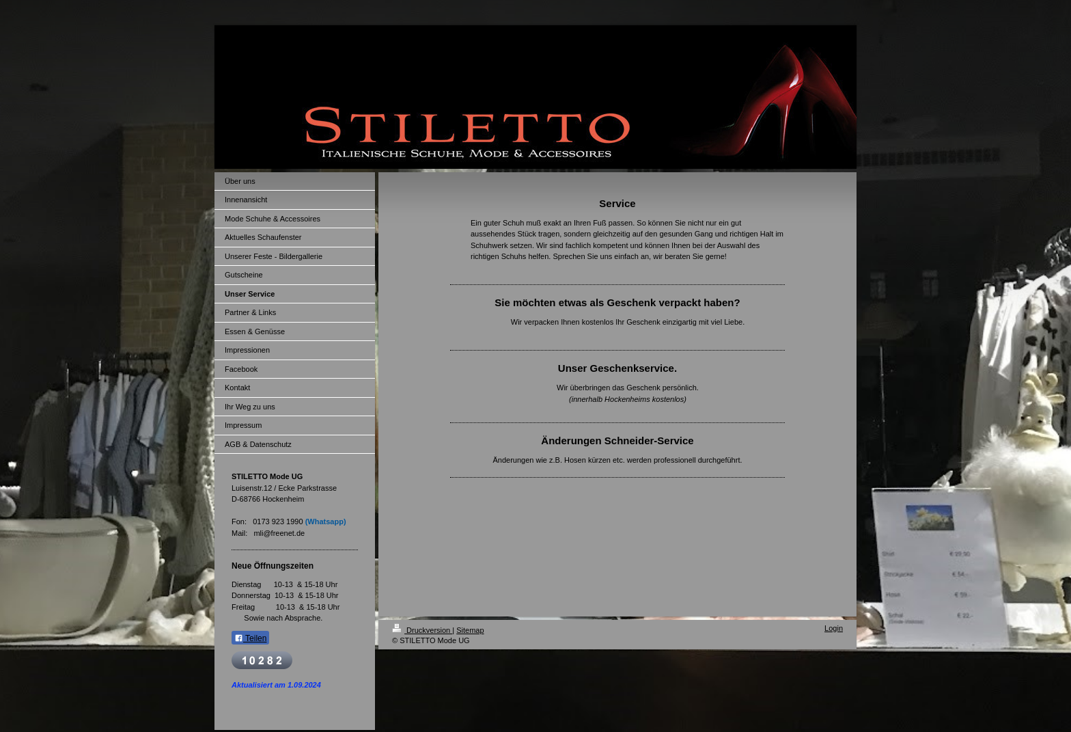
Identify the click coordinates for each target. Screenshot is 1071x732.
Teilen (250, 638)
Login (833, 628)
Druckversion (422, 630)
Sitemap (470, 630)
